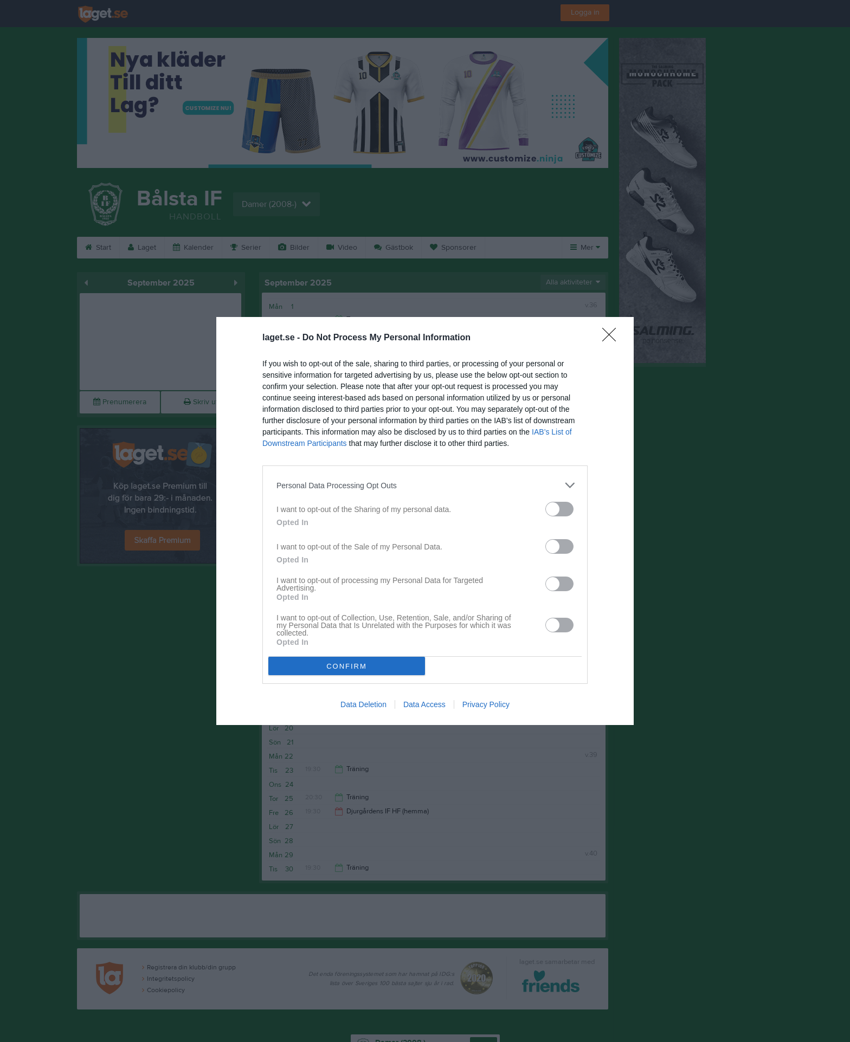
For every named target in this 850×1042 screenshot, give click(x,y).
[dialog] (425, 521)
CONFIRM (346, 666)
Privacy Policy (486, 704)
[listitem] (425, 485)
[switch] (559, 509)
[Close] (612, 338)
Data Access (424, 704)
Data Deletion (363, 704)
